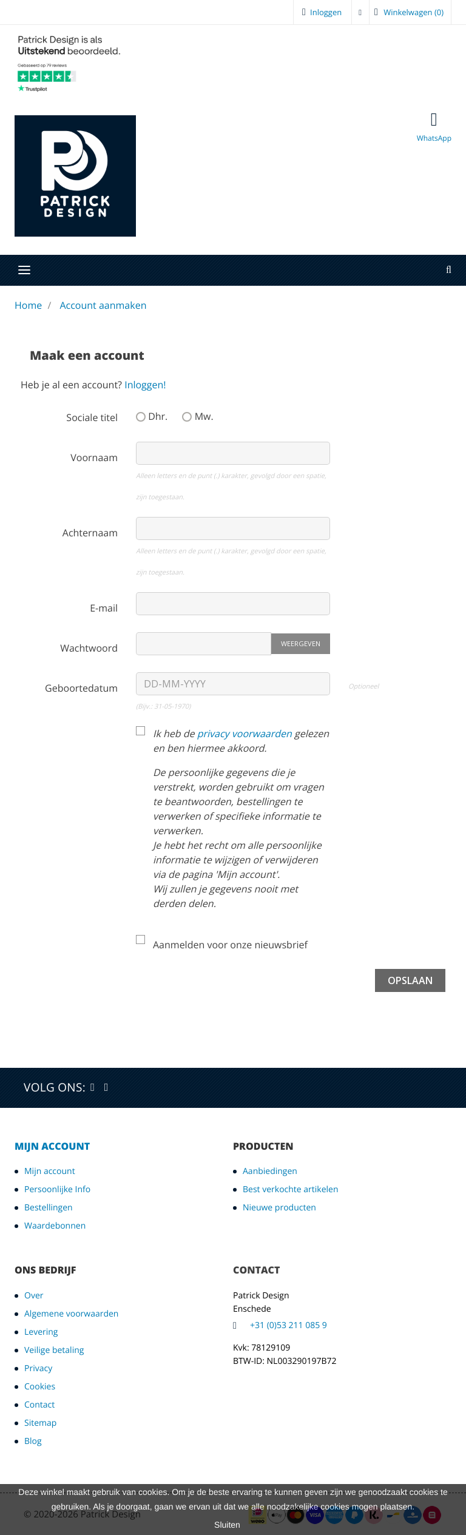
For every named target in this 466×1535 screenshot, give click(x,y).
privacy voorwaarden (244, 733)
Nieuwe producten (279, 1207)
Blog (33, 1441)
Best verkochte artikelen (291, 1189)
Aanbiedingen (270, 1171)
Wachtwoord (89, 648)
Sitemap (40, 1423)
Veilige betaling (54, 1350)
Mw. (197, 416)
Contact (39, 1405)
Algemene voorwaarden (71, 1314)
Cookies (39, 1386)
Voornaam (94, 457)
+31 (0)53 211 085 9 (288, 1325)
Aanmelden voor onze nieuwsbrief (230, 944)
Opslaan (410, 980)
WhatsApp (434, 126)
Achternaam (90, 532)
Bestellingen (48, 1207)
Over (33, 1295)
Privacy (38, 1368)
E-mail (104, 608)
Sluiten (227, 1525)
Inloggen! (145, 384)
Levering (41, 1332)
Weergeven (300, 643)
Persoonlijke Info (57, 1189)
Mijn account (52, 1146)
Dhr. (151, 416)
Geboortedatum (81, 688)
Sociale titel (92, 417)
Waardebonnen (55, 1226)
